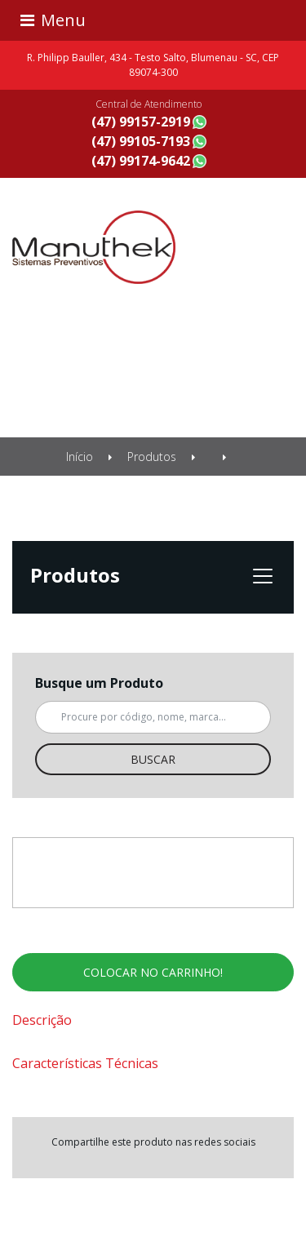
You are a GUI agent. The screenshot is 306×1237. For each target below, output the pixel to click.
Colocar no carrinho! (153, 972)
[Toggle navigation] (153, 20)
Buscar (153, 759)
